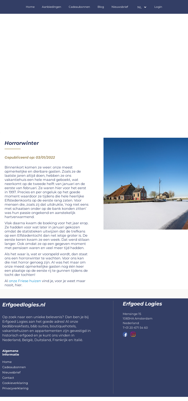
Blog (101, 6)
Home (30, 6)
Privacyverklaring (15, 388)
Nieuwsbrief (120, 6)
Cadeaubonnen (79, 6)
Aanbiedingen (51, 6)
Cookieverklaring (15, 383)
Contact (8, 377)
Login (158, 6)
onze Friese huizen (25, 281)
